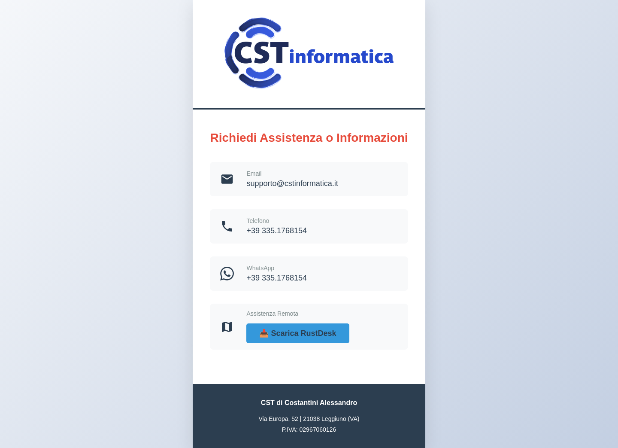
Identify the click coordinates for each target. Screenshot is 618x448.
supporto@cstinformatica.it (292, 183)
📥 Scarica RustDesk (297, 333)
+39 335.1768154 (276, 230)
